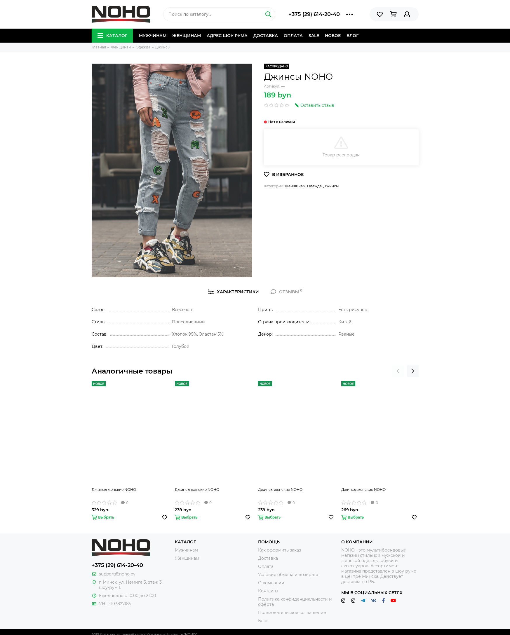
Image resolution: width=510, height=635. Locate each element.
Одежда (314, 186)
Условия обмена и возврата (288, 574)
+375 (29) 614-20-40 (314, 14)
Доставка (265, 35)
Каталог (112, 35)
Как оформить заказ (279, 550)
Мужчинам (152, 35)
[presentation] (398, 371)
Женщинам (186, 35)
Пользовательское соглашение (292, 612)
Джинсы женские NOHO (114, 489)
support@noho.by (117, 574)
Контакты (268, 591)
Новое (333, 35)
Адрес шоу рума (227, 35)
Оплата (293, 35)
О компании (271, 582)
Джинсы (331, 186)
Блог (352, 35)
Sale (314, 35)
